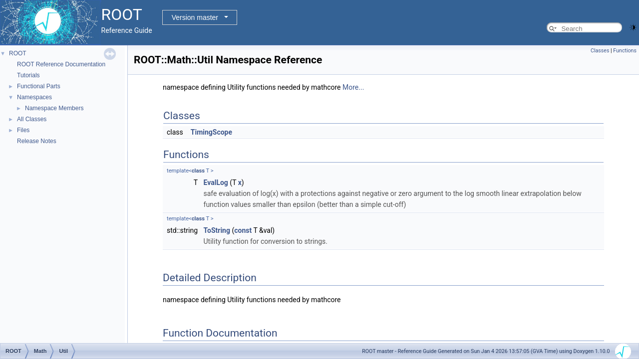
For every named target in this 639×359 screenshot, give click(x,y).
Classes (600, 50)
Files (23, 130)
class (198, 171)
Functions (625, 50)
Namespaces (34, 97)
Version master (195, 17)
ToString (217, 230)
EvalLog (216, 182)
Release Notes (36, 141)
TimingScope (211, 132)
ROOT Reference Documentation (61, 64)
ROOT (17, 53)
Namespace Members (54, 108)
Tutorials (28, 75)
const (243, 230)
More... (353, 87)
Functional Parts (38, 86)
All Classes (31, 119)
